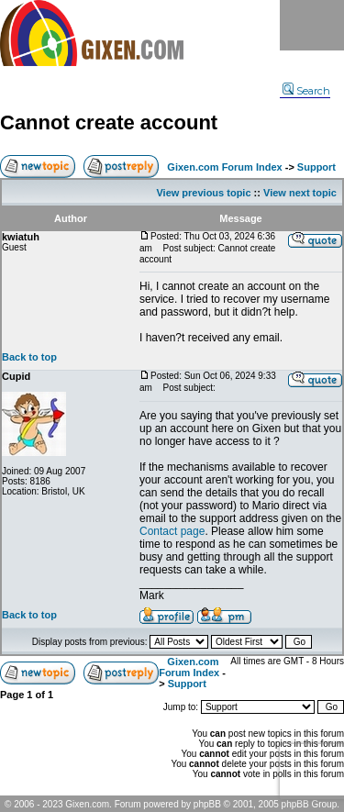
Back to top (29, 356)
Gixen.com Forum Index (224, 166)
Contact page (172, 531)
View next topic (300, 192)
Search (306, 90)
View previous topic (203, 192)
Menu (312, 25)
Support (316, 166)
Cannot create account (108, 122)
